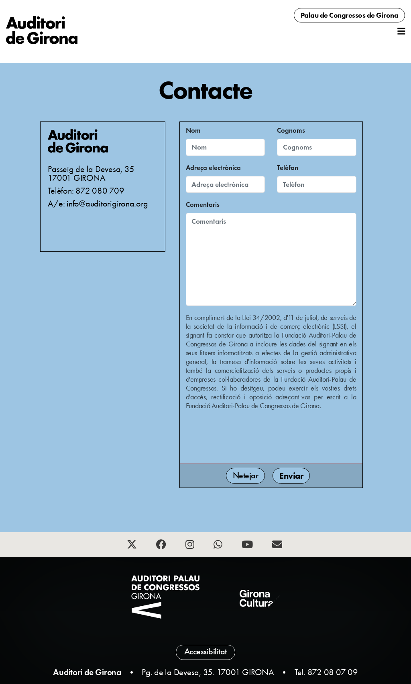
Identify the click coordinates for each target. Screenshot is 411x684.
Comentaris (203, 204)
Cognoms (291, 130)
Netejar (245, 475)
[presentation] (247, 435)
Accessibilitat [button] (205, 651)
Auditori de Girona (87, 672)
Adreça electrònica (213, 168)
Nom (193, 130)
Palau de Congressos (350, 15)
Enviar (291, 475)
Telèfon (287, 168)
